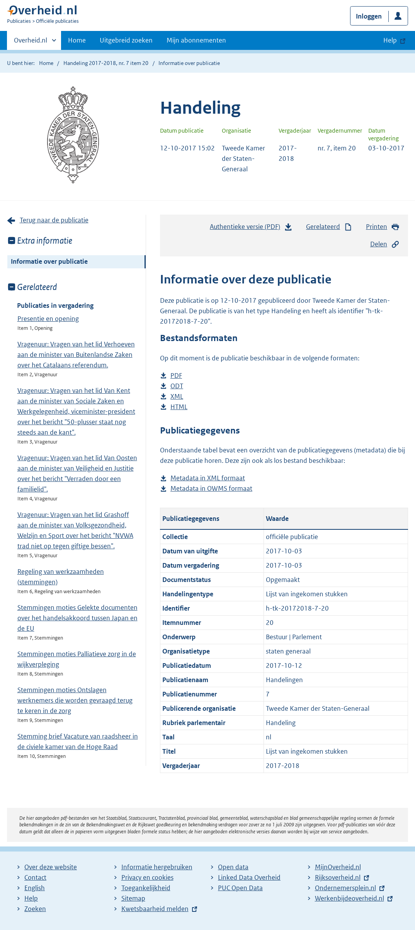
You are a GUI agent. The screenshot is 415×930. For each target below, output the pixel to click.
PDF (176, 375)
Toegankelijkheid (145, 888)
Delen (385, 244)
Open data (233, 867)
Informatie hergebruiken (156, 867)
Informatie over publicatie (49, 261)
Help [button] (390, 40)
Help (31, 898)
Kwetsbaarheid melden (155, 908)
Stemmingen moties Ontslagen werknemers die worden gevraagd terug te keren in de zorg (75, 700)
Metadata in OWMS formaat (211, 488)
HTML (178, 407)
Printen (383, 226)
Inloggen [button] (369, 16)
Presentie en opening (48, 318)
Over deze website (50, 867)
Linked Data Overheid (249, 877)
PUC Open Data (240, 888)
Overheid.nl (30, 42)
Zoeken (35, 908)
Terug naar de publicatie (54, 220)
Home (77, 40)
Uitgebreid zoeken (126, 40)
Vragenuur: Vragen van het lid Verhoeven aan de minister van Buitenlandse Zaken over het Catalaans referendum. (76, 354)
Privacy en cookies (147, 877)
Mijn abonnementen (196, 40)
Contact (35, 877)
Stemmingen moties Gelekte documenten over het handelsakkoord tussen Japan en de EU (77, 618)
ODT (176, 386)
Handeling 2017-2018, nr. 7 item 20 (105, 63)
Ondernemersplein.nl (345, 888)
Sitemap (133, 898)
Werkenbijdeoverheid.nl (349, 898)
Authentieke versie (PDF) (251, 228)
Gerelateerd (329, 226)
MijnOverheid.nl (338, 867)
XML (176, 396)
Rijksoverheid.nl (338, 877)
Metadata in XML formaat (207, 478)
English (34, 888)
